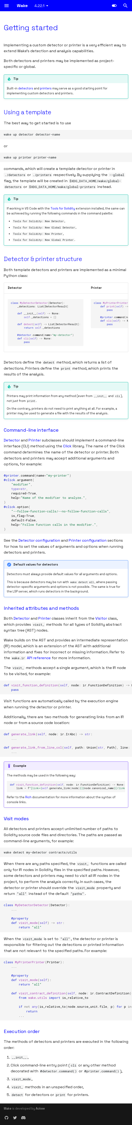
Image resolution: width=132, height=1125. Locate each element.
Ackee (40, 1108)
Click (67, 446)
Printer (35, 440)
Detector (12, 440)
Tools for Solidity (62, 208)
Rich (28, 797)
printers (46, 88)
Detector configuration (39, 540)
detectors (25, 88)
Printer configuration (88, 540)
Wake (7, 1108)
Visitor (101, 618)
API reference (39, 657)
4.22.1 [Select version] (39, 5)
